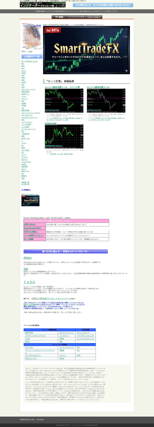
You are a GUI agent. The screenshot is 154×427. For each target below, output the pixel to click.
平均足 (23, 106)
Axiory (28, 257)
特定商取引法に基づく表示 (27, 419)
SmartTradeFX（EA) (31, 194)
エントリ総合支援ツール (98, 87)
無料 (23, 136)
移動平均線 (25, 110)
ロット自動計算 (54, 118)
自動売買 (24, 166)
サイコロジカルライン (33, 355)
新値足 (62, 338)
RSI (22, 85)
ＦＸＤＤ (29, 282)
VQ (22, 108)
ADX (23, 80)
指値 (23, 178)
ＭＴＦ (23, 71)
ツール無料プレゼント (33, 235)
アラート (24, 99)
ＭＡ (23, 68)
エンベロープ (64, 335)
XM (26, 269)
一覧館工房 (25, 134)
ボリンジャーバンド (28, 89)
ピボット (63, 355)
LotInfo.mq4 (50, 123)
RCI (22, 101)
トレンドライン (26, 122)
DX (22, 173)
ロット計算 (60, 154)
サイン (23, 169)
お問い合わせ (29, 224)
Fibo (22, 120)
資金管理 (66, 154)
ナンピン (24, 157)
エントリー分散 (63, 118)
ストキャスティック (28, 129)
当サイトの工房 (29, 305)
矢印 (23, 75)
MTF (23, 66)
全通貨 (23, 103)
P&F (61, 341)
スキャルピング (26, 115)
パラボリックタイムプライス (35, 335)
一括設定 (77, 118)
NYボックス (25, 138)
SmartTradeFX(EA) (32, 228)
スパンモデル (26, 162)
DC (22, 145)
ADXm (23, 73)
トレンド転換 (26, 124)
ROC (78, 355)
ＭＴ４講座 (29, 239)
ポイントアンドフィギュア (30, 113)
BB (22, 131)
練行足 (27, 341)
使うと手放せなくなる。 (30, 61)
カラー (23, 155)
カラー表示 (25, 150)
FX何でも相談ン (31, 232)
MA (22, 64)
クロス (23, 143)
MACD (23, 82)
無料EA (24, 176)
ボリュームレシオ (83, 332)
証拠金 (71, 154)
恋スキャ (24, 159)
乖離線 (62, 350)
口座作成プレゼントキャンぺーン (54, 298)
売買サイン (25, 94)
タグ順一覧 (25, 184)
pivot (23, 78)
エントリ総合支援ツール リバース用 (62, 87)
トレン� (65, 119)
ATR (22, 87)
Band (23, 148)
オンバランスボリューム (85, 338)
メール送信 (25, 127)
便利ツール (25, 171)
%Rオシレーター (31, 358)
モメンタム (29, 347)
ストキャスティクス (67, 347)
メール (23, 96)
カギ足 (27, 338)
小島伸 (30, 51)
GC (22, 152)
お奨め (23, 164)
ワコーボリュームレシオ (85, 335)
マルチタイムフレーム (29, 117)
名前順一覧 (25, 182)
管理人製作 (25, 92)
